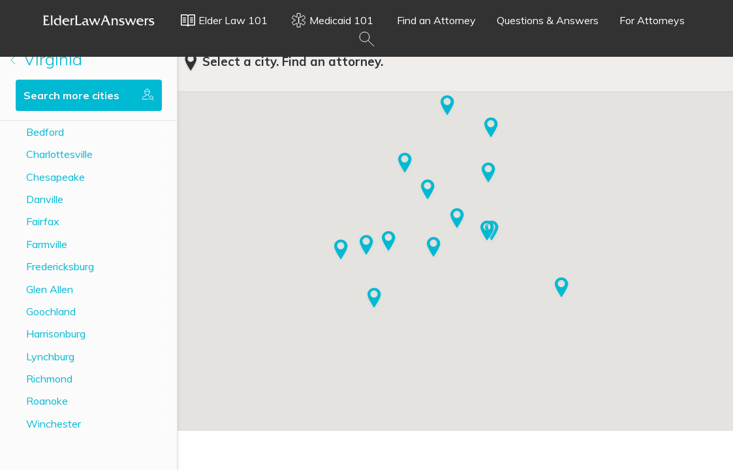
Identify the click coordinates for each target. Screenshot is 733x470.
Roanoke (47, 400)
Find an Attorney (436, 20)
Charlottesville (59, 154)
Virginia (46, 59)
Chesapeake (55, 176)
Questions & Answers (548, 20)
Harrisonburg (56, 333)
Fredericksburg (60, 266)
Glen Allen (49, 289)
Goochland (51, 311)
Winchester (53, 423)
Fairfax (42, 221)
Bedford (45, 131)
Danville (44, 199)
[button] (366, 246)
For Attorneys (652, 20)
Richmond (49, 378)
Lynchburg (50, 356)
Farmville (46, 244)
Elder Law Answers (99, 20)
